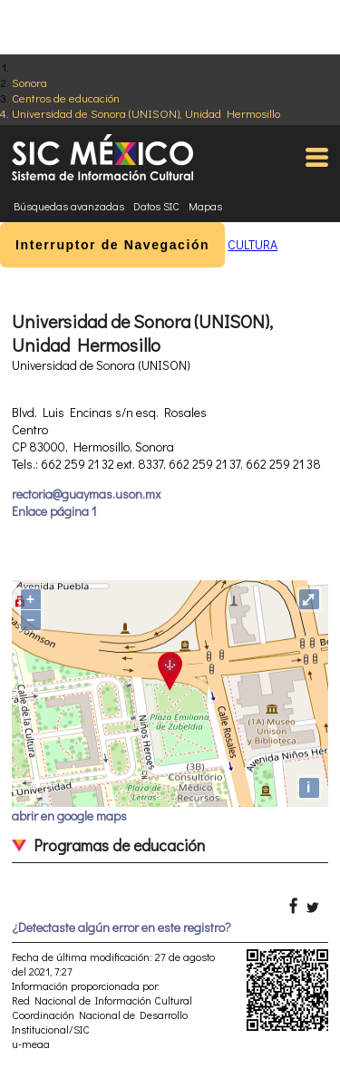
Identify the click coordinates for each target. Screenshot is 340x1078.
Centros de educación (66, 97)
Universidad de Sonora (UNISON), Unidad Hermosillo (146, 113)
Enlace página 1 (54, 511)
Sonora (29, 82)
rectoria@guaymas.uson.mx (86, 493)
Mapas (205, 206)
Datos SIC (156, 206)
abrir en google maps (69, 815)
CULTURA (252, 244)
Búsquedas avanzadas (69, 206)
